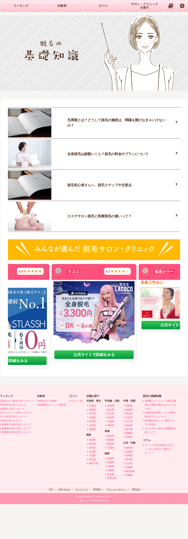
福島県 (92, 464)
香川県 (129, 464)
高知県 (129, 472)
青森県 (92, 444)
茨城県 (92, 475)
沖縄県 (129, 510)
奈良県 (110, 509)
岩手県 (92, 448)
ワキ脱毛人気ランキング (14, 451)
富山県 (110, 444)
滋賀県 (110, 493)
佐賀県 (129, 486)
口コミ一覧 (77, 436)
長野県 (110, 460)
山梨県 (110, 456)
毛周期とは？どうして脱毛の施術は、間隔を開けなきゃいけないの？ (160, 440)
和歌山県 (111, 513)
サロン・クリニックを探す (144, 5)
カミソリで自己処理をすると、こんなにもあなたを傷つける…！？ (160, 484)
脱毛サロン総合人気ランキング (17, 436)
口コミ (103, 5)
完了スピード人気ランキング (16, 447)
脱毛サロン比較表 (48, 436)
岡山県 (129, 448)
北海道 (92, 440)
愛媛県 (129, 468)
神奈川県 (93, 498)
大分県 (129, 498)
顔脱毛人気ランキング (13, 443)
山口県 (129, 456)
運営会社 (138, 524)
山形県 (92, 460)
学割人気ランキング (12, 455)
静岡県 (110, 475)
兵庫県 (110, 505)
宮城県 (92, 452)
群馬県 (92, 482)
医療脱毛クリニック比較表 (52, 439)
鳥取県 (129, 440)
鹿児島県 (130, 506)
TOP (48, 524)
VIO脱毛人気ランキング (14, 439)
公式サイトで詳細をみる (94, 389)
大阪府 (110, 501)
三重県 (110, 482)
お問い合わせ (62, 524)
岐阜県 (110, 471)
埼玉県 (92, 486)
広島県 (129, 452)
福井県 (110, 452)
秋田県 (92, 456)
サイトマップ (80, 524)
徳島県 (129, 460)
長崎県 (129, 490)
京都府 (110, 497)
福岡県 (129, 482)
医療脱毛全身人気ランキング (16, 459)
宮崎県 (129, 502)
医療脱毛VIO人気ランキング (16, 463)
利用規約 (97, 524)
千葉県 (92, 490)
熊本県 (129, 494)
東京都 (92, 494)
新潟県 (110, 440)
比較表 (62, 5)
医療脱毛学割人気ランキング (16, 467)
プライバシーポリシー (118, 524)
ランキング (20, 5)
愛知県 (110, 479)
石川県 (110, 448)
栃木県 (92, 479)
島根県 (129, 444)
